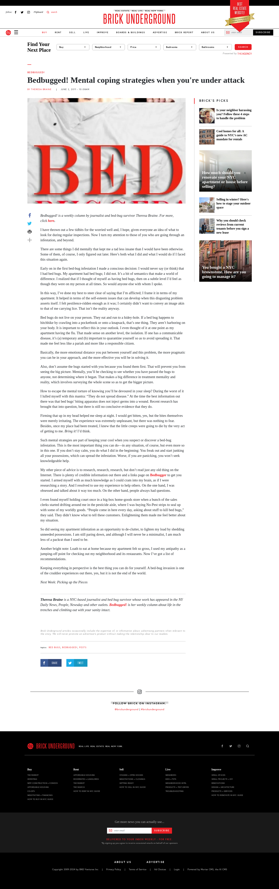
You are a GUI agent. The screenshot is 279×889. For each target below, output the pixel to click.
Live (86, 32)
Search (243, 47)
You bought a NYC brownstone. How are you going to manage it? (224, 272)
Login (177, 869)
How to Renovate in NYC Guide (227, 795)
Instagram (28, 12)
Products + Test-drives (177, 787)
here (51, 221)
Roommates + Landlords (86, 779)
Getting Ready (126, 783)
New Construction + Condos (42, 783)
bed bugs (55, 647)
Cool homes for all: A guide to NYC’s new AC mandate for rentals (232, 135)
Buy (29, 769)
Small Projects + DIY (222, 779)
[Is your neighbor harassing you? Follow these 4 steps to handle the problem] (207, 115)
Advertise (160, 32)
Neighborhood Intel (176, 783)
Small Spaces (219, 775)
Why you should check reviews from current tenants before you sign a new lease (232, 226)
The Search (79, 787)
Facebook (15, 12)
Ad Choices (160, 869)
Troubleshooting (174, 791)
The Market (33, 775)
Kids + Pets (170, 779)
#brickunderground (152, 709)
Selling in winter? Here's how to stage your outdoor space (233, 203)
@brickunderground (126, 709)
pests (82, 647)
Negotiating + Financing (40, 795)
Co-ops (31, 791)
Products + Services (222, 791)
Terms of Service (137, 869)
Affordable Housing (38, 787)
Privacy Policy (113, 869)
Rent (58, 32)
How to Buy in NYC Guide (40, 799)
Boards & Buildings (130, 32)
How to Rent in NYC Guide (86, 791)
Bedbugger (158, 475)
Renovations (218, 783)
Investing (32, 779)
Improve (103, 32)
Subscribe (161, 830)
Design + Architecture (223, 787)
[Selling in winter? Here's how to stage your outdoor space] (207, 205)
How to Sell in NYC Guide (132, 787)
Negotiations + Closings (132, 779)
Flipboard (38, 12)
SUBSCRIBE (263, 32)
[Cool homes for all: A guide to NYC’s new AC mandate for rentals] (207, 136)
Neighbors (170, 775)
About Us (208, 32)
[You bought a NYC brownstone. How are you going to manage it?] (225, 261)
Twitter (22, 12)
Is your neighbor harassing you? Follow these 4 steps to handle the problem (234, 114)
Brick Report (184, 32)
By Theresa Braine (39, 89)
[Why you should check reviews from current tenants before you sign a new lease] (207, 226)
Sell (72, 32)
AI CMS (223, 869)
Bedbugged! (36, 72)
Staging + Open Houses (131, 775)
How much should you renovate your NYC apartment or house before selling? (225, 179)
